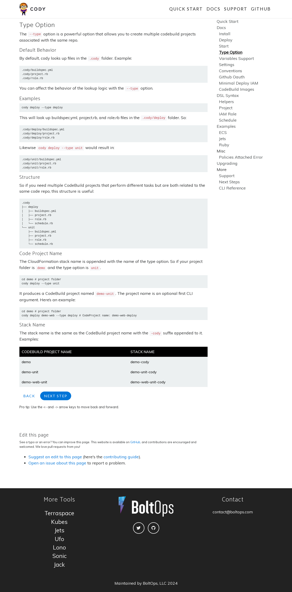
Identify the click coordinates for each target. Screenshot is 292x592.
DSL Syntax (228, 95)
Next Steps (229, 181)
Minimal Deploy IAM (238, 83)
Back (29, 396)
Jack (59, 564)
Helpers (226, 101)
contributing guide (121, 456)
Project (225, 107)
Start (224, 46)
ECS (223, 132)
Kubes (59, 521)
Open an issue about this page (57, 463)
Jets (222, 138)
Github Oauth (232, 77)
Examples (226, 126)
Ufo (59, 538)
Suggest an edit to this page (55, 456)
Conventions (230, 70)
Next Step (55, 396)
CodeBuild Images (236, 89)
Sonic (59, 555)
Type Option (230, 52)
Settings (226, 64)
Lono (59, 547)
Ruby (224, 144)
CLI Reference (232, 188)
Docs (213, 8)
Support (235, 8)
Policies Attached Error (241, 157)
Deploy (225, 40)
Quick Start (186, 8)
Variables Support (236, 58)
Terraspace (59, 513)
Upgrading (227, 163)
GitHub (261, 8)
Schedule (228, 120)
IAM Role (228, 114)
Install (224, 33)
